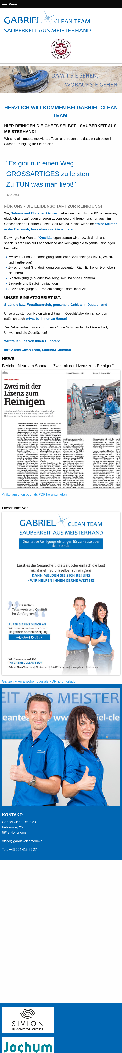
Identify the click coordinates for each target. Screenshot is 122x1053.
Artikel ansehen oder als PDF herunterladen (34, 494)
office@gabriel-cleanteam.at (22, 841)
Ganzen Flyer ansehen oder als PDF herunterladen (39, 681)
